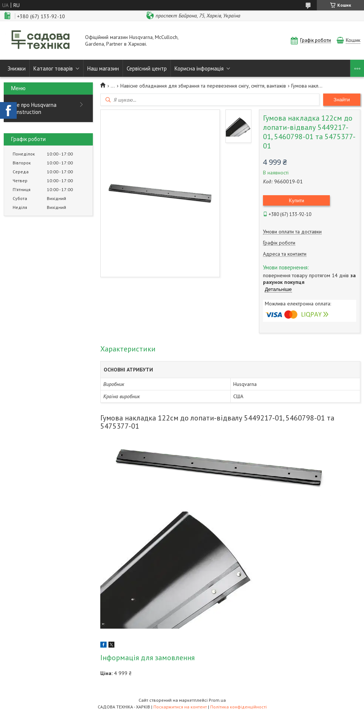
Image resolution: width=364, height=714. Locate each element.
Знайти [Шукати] (342, 99)
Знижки (16, 68)
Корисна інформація (199, 68)
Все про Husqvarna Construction (33, 108)
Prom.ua (217, 700)
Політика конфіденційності (238, 707)
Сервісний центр (147, 68)
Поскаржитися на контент (180, 707)
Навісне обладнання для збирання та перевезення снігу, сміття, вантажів (203, 85)
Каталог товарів (53, 68)
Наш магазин (103, 68)
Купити (296, 200)
